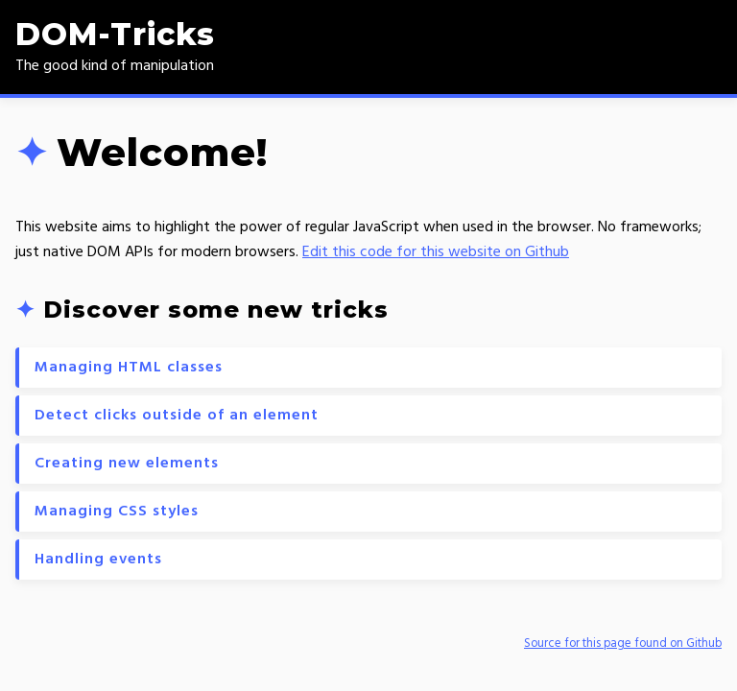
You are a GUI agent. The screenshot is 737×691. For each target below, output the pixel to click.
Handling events (98, 559)
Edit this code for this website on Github (435, 252)
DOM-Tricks (115, 34)
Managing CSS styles (117, 511)
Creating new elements (127, 463)
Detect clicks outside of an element (177, 415)
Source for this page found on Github (623, 643)
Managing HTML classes (129, 367)
